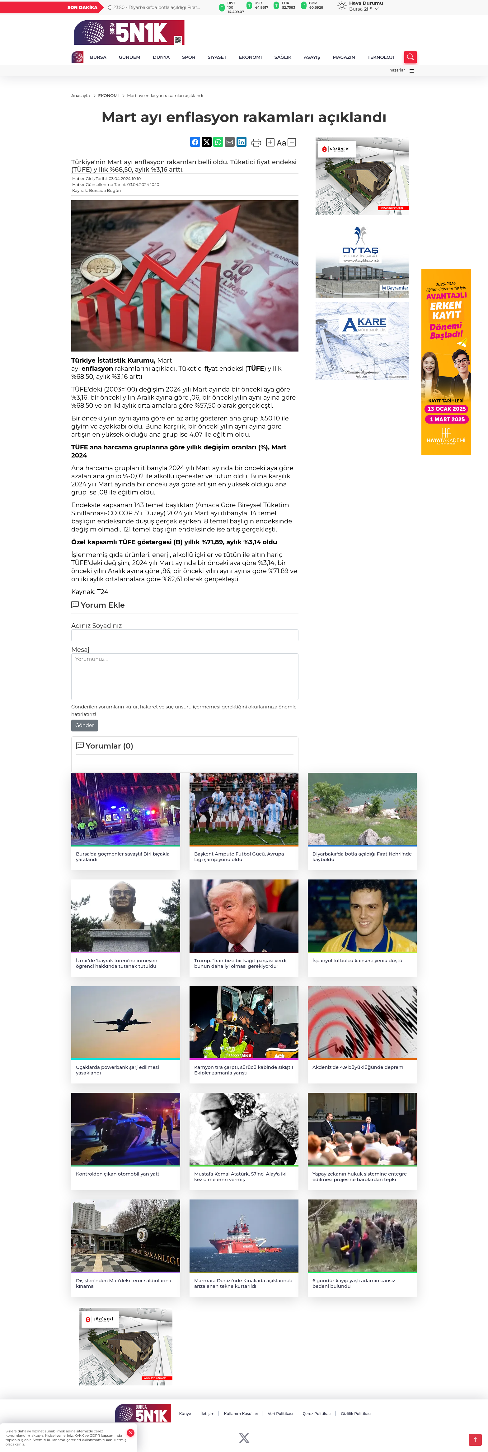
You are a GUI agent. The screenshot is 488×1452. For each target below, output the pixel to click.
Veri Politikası (280, 1414)
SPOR (188, 57)
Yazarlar (397, 70)
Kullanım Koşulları (241, 1414)
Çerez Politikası (317, 1414)
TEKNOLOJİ (381, 57)
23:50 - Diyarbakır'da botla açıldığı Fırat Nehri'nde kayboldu (166, 7)
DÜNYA (161, 57)
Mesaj (80, 650)
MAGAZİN (344, 57)
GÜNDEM (129, 57)
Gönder (84, 726)
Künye (185, 1414)
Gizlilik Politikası (356, 1414)
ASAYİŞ (312, 57)
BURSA (98, 57)
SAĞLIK (283, 57)
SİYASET (217, 57)
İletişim (207, 1414)
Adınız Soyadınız (96, 626)
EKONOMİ (250, 57)
